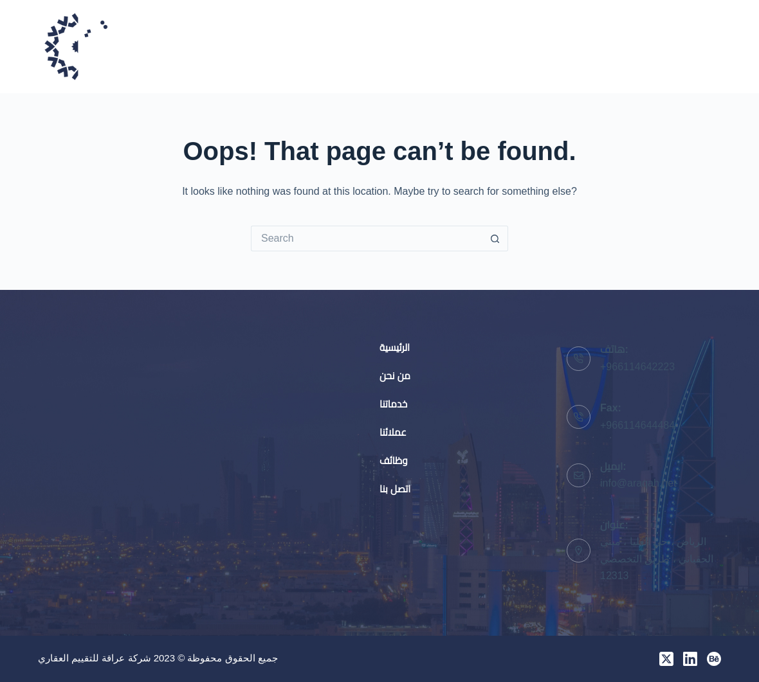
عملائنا (567, 45)
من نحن (431, 45)
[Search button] (495, 238)
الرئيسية (361, 45)
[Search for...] (366, 238)
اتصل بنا (704, 45)
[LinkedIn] (690, 659)
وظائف (635, 45)
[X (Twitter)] (666, 659)
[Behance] (714, 659)
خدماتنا (500, 45)
